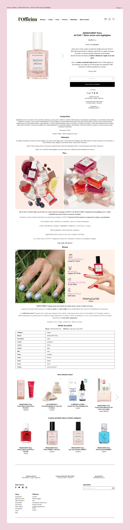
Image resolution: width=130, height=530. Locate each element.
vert (86, 315)
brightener (72, 226)
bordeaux (80, 315)
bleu (72, 315)
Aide (33, 500)
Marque (47, 329)
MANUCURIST (42, 306)
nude (20, 315)
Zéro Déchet (18, 504)
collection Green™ (28, 313)
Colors (17, 510)
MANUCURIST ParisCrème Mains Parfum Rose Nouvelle (25, 406)
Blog (16, 512)
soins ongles (63, 309)
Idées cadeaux (19, 506)
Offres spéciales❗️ (20, 500)
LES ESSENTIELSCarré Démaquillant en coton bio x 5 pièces (51, 406)
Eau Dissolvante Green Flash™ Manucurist (92, 146)
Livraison (34, 496)
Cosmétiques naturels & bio (39, 502)
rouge (106, 313)
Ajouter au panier (92, 84)
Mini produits (18, 502)
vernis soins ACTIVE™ (43, 239)
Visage (50, 19)
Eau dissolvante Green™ (71, 146)
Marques (43, 19)
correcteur (80, 226)
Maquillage (73, 19)
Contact (34, 510)
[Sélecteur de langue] (119, 8)
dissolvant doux (57, 146)
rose (91, 315)
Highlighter (64, 226)
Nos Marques (18, 508)
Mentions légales (36, 498)
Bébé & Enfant (84, 19)
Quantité (92, 78)
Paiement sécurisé (37, 504)
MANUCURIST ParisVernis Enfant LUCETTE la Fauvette (25, 449)
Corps (57, 19)
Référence (66, 329)
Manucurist (71, 140)
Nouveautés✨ (19, 496)
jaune (67, 315)
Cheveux (64, 19)
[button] (63, 55)
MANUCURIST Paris (92, 33)
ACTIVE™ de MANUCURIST (74, 212)
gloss (89, 226)
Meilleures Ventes (19, 498)
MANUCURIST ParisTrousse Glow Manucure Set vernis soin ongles (104, 407)
